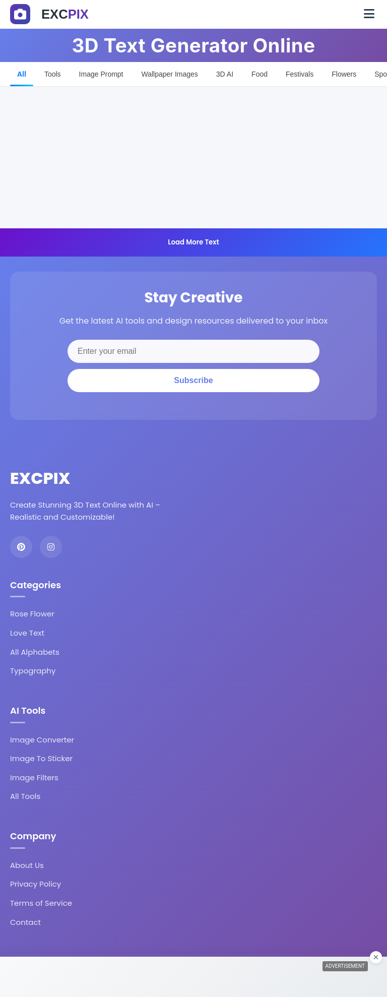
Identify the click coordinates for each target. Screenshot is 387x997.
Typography (32, 670)
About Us (27, 865)
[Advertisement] (193, 157)
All (21, 74)
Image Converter (42, 739)
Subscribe (193, 380)
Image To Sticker (41, 758)
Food (259, 74)
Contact (25, 922)
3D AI (224, 74)
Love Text (27, 633)
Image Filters (34, 777)
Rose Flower (32, 613)
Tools (52, 74)
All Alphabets (34, 652)
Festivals (299, 74)
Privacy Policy (35, 884)
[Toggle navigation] (369, 14)
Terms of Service (41, 903)
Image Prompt (101, 74)
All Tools (25, 796)
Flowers (344, 74)
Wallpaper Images (170, 74)
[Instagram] (51, 547)
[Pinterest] (21, 547)
